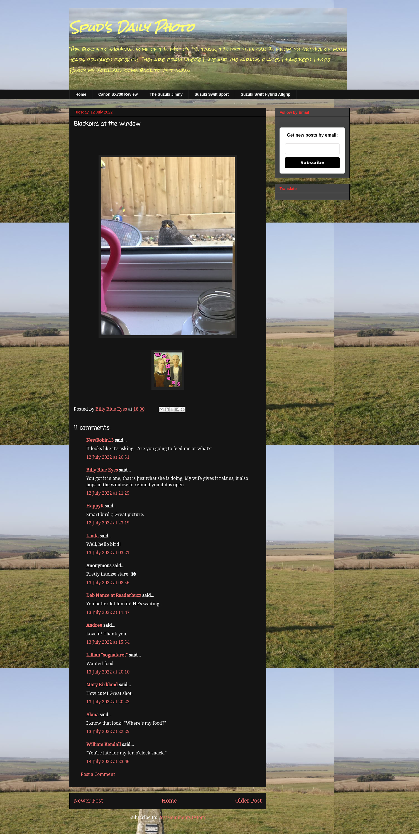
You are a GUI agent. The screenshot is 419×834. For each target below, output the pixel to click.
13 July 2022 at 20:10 (107, 672)
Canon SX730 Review (118, 94)
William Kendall (103, 744)
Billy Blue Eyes (102, 470)
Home (80, 94)
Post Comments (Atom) (182, 817)
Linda (92, 536)
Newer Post (88, 801)
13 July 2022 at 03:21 (107, 552)
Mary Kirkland (102, 684)
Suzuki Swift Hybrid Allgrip (265, 94)
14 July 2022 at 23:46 (107, 761)
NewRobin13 (100, 440)
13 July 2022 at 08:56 (107, 582)
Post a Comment (98, 774)
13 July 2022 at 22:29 (107, 731)
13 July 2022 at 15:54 (107, 642)
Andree (94, 625)
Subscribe (312, 162)
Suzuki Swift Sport (212, 94)
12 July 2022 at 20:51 (107, 457)
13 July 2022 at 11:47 (107, 612)
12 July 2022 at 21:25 (107, 493)
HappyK (95, 506)
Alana (92, 714)
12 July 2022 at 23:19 (107, 522)
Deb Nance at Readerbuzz (113, 595)
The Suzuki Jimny (166, 94)
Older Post (248, 801)
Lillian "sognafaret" (107, 655)
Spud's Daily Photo (131, 27)
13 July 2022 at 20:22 (107, 701)
